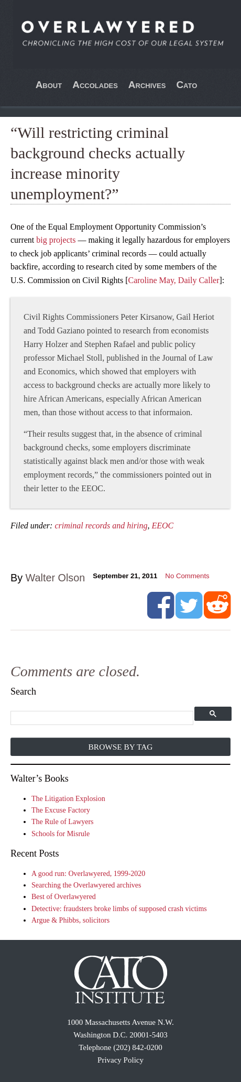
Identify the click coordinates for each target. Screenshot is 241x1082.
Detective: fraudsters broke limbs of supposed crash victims (119, 909)
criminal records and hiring (100, 525)
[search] (102, 718)
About (49, 84)
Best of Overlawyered (63, 897)
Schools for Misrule (60, 834)
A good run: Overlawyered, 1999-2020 (88, 874)
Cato (186, 84)
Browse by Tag (121, 746)
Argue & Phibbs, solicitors (70, 920)
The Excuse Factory (60, 810)
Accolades (95, 84)
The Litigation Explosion (68, 799)
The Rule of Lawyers (62, 822)
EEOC (162, 525)
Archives (147, 84)
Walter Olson (55, 577)
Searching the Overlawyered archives (86, 885)
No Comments (187, 576)
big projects (55, 239)
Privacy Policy (120, 1060)
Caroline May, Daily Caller (173, 280)
